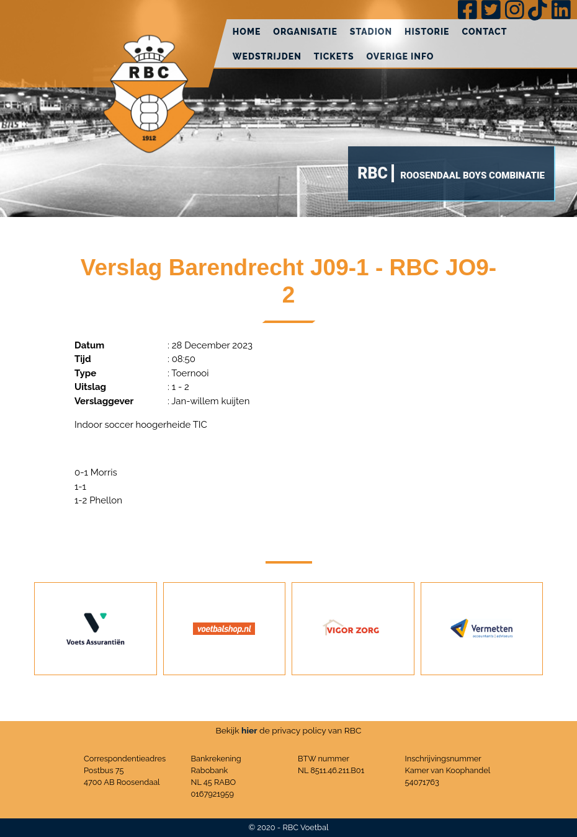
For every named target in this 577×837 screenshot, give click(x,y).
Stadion (371, 32)
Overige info (400, 56)
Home (247, 32)
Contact (484, 32)
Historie (427, 32)
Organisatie (305, 32)
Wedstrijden (267, 56)
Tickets (334, 56)
